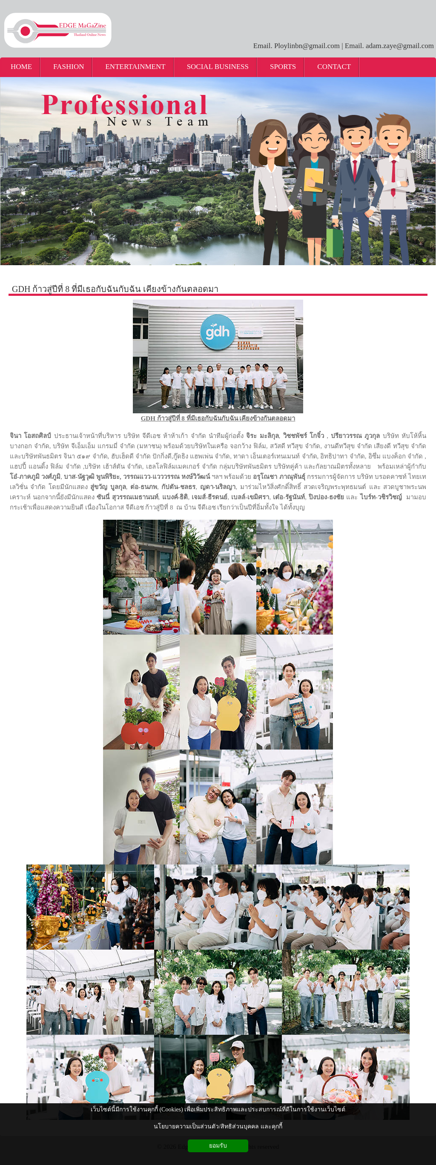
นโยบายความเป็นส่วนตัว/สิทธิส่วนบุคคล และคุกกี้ (218, 1126)
